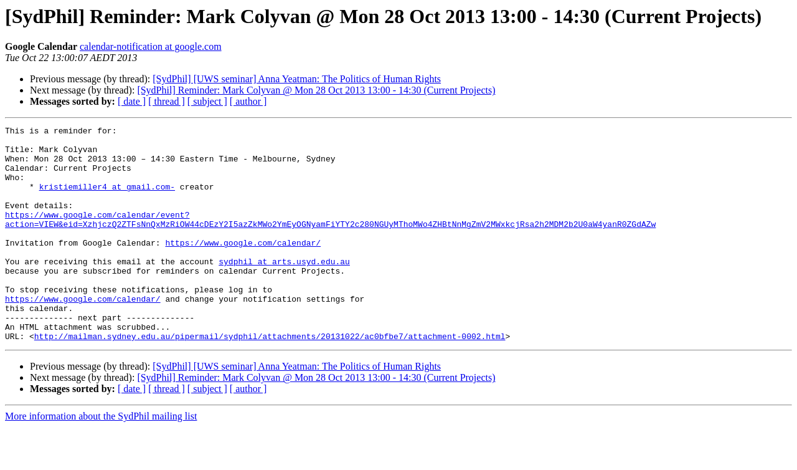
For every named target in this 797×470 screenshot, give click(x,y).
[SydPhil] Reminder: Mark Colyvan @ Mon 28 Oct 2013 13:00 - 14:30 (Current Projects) (316, 90)
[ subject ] (207, 101)
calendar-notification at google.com (151, 46)
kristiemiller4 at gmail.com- (107, 199)
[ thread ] (166, 101)
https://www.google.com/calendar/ (243, 266)
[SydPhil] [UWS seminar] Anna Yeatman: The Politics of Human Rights (297, 79)
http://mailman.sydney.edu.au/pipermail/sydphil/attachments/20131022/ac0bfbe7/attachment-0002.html (270, 379)
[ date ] (132, 101)
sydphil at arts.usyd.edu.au (284, 289)
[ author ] (248, 101)
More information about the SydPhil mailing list (101, 459)
